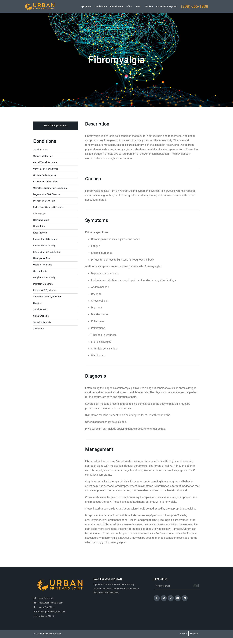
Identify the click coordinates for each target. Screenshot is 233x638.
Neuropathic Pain (41, 258)
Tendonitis (38, 328)
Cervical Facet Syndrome (45, 168)
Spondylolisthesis (42, 322)
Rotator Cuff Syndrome (44, 290)
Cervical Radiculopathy (44, 175)
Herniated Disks (41, 220)
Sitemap (194, 633)
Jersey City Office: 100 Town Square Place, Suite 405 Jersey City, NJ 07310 (49, 611)
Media (148, 6)
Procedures (115, 6)
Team (138, 6)
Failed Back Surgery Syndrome (48, 207)
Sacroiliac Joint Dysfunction (47, 296)
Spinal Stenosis (41, 316)
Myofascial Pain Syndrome (46, 252)
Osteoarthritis (40, 271)
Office (129, 6)
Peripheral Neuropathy (44, 277)
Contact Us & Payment (166, 6)
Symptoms (86, 6)
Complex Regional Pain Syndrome (50, 188)
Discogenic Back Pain (44, 200)
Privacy (183, 633)
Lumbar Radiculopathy (44, 245)
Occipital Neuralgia (42, 264)
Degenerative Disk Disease (46, 194)
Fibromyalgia (39, 213)
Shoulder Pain (40, 309)
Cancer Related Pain (43, 156)
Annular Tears (40, 149)
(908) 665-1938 (194, 6)
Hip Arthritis (39, 226)
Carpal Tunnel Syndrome (45, 162)
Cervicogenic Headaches (45, 181)
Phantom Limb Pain (43, 284)
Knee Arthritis (40, 232)
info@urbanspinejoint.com (48, 603)
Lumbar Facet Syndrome (45, 239)
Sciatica (37, 303)
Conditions (100, 6)
